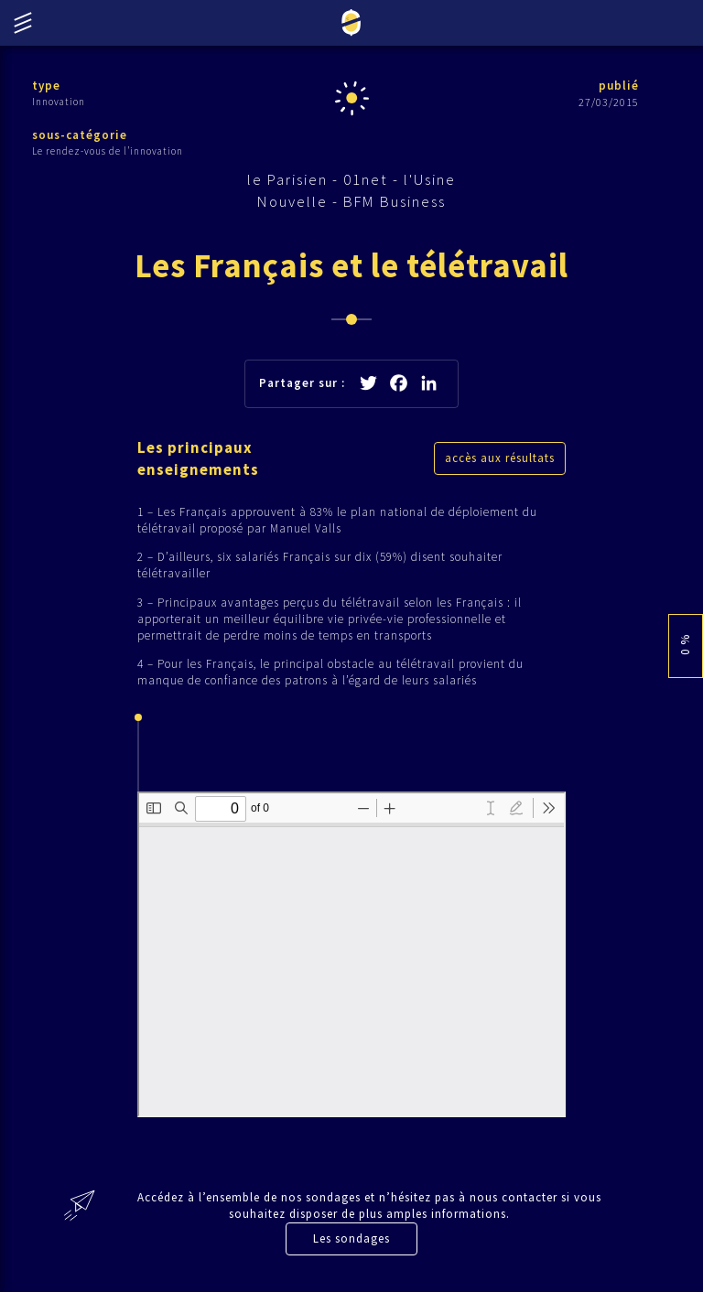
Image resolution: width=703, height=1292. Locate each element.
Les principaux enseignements (198, 458)
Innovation (58, 101)
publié (619, 85)
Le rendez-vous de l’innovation (107, 151)
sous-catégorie (79, 135)
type (46, 85)
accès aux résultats (500, 458)
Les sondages (351, 1238)
